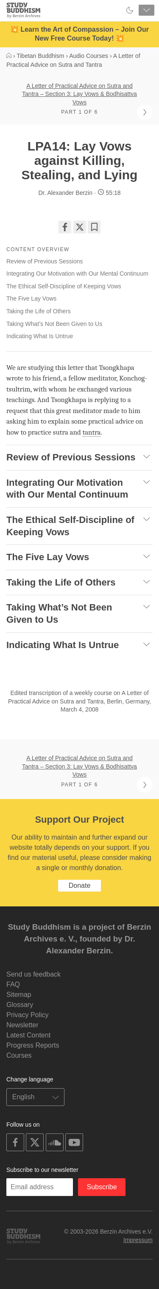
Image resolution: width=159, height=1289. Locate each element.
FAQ (13, 984)
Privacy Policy (27, 1014)
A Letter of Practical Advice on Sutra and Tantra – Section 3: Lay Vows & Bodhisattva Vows (79, 94)
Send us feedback (33, 974)
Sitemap (18, 994)
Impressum (138, 1240)
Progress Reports (32, 1045)
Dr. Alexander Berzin (65, 192)
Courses (19, 1055)
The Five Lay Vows (31, 298)
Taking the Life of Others (38, 311)
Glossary (19, 1004)
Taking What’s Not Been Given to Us (54, 323)
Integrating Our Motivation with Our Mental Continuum (77, 273)
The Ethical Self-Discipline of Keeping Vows (63, 286)
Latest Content (28, 1035)
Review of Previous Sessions (44, 261)
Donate (80, 885)
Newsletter (22, 1025)
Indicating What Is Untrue (39, 336)
